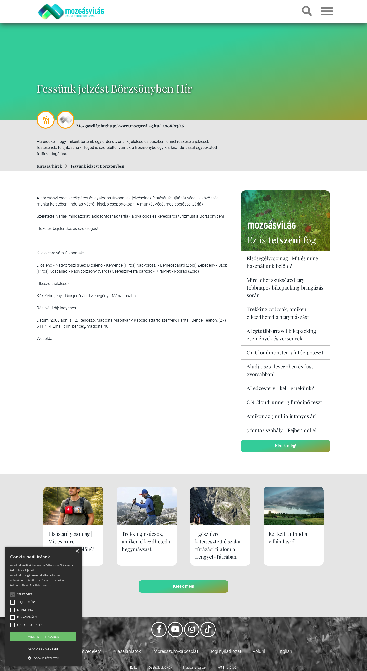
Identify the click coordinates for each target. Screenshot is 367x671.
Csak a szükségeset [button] (43, 648)
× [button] (77, 551)
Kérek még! (285, 445)
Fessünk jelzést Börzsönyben (97, 166)
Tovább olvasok (40, 585)
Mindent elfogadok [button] (43, 637)
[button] (43, 657)
